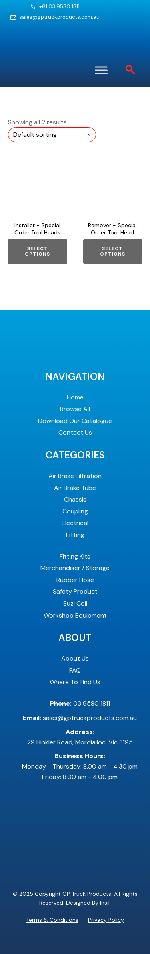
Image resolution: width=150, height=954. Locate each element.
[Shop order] (52, 134)
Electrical (75, 523)
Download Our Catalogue (75, 421)
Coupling (75, 511)
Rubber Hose (75, 580)
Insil (105, 902)
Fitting (75, 535)
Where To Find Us (75, 682)
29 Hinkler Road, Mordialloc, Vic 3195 (80, 737)
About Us (75, 658)
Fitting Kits (75, 556)
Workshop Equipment (75, 615)
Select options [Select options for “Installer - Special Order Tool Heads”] (37, 251)
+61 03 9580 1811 (59, 7)
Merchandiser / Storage (75, 568)
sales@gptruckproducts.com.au (59, 17)
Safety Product (75, 591)
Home (75, 397)
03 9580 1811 (80, 703)
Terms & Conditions (52, 919)
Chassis (75, 499)
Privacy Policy (106, 919)
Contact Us (75, 432)
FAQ (75, 670)
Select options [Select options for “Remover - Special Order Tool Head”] (112, 251)
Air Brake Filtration (75, 476)
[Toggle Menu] (101, 70)
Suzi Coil (75, 603)
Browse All (75, 409)
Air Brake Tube (75, 488)
